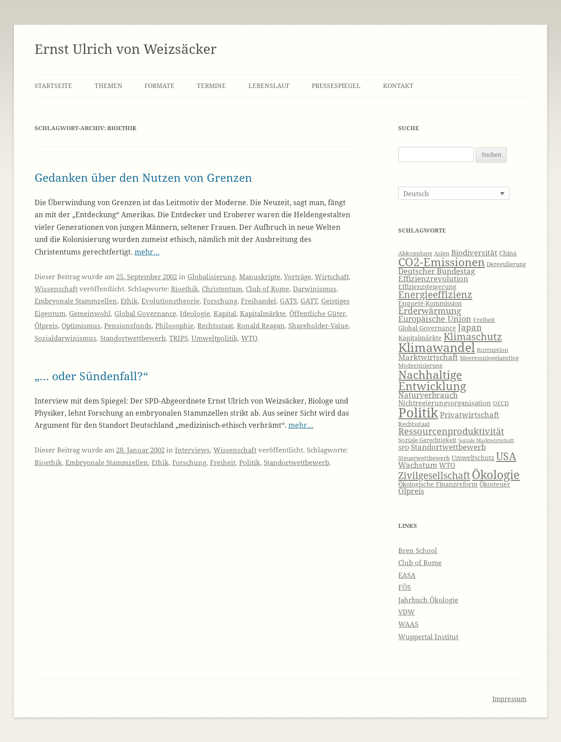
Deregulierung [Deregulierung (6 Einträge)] (506, 264)
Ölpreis (46, 325)
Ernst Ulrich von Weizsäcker (126, 49)
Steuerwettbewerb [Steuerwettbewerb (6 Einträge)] (424, 458)
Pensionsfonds (128, 325)
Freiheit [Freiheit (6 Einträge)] (484, 320)
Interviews (192, 449)
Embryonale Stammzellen (76, 300)
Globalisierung (211, 276)
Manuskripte (259, 276)
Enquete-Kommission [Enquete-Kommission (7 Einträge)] (430, 303)
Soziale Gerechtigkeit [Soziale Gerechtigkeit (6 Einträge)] (427, 440)
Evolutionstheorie (170, 300)
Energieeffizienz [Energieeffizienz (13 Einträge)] (435, 294)
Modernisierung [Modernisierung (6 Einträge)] (420, 365)
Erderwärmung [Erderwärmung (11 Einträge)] (429, 310)
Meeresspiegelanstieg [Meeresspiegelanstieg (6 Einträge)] (489, 358)
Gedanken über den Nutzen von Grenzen (143, 177)
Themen (108, 85)
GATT (308, 300)
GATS (288, 300)
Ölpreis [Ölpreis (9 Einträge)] (411, 491)
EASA (407, 575)
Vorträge (297, 276)
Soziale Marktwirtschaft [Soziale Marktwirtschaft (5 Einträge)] (486, 440)
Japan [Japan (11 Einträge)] (470, 327)
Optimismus (80, 325)
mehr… (147, 252)
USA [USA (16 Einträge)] (506, 456)
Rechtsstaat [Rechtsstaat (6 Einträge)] (414, 424)
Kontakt (398, 85)
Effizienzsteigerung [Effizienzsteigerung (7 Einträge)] (427, 286)
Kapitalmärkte (263, 313)
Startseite (53, 85)
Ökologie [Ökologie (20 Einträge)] (496, 475)
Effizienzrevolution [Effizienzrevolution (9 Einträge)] (433, 278)
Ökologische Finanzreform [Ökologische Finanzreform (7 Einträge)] (438, 484)
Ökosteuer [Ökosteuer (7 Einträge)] (494, 484)
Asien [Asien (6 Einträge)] (441, 253)
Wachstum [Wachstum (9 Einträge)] (417, 465)
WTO (249, 338)
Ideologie (195, 313)
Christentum (222, 288)
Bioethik (184, 288)
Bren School (417, 550)
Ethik (129, 300)
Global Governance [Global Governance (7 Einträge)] (427, 328)
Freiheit (222, 462)
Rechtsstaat (215, 325)
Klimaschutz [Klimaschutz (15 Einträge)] (473, 336)
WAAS (408, 623)
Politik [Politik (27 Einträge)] (418, 412)
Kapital (224, 313)
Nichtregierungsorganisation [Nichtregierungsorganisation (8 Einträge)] (444, 403)
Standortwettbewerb (132, 338)
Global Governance (145, 313)
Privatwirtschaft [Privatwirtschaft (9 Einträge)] (469, 414)
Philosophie (174, 325)
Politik (249, 462)
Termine (211, 85)
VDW (406, 611)
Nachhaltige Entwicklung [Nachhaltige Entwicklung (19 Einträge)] (432, 380)
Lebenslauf (269, 85)
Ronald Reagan (261, 325)
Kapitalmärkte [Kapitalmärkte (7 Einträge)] (420, 338)
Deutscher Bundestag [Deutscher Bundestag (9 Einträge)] (436, 271)
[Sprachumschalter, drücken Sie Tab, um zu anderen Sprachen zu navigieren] (453, 193)
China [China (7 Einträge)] (508, 253)
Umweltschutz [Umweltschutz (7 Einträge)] (473, 457)
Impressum (509, 698)
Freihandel (258, 300)
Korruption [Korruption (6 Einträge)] (492, 350)
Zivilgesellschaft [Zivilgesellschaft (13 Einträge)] (434, 475)
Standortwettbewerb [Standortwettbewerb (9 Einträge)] (448, 447)
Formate (159, 85)
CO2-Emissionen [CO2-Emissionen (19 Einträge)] (441, 261)
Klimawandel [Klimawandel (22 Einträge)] (436, 347)
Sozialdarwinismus (65, 338)
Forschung (220, 300)
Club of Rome (267, 288)
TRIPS (178, 338)
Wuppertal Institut (428, 636)
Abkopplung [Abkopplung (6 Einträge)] (415, 253)
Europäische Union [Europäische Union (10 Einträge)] (434, 318)
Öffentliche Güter (317, 313)
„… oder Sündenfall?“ (91, 375)
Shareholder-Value (318, 325)
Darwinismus (314, 288)
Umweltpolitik (214, 338)
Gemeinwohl (90, 313)
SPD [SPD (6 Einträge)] (403, 448)
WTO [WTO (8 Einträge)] (447, 465)
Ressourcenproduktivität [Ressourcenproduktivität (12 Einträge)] (451, 431)
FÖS (404, 587)
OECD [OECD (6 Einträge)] (501, 403)
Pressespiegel (336, 85)
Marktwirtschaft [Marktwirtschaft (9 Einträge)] (428, 357)
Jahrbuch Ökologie (428, 599)
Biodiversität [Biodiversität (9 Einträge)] (474, 252)
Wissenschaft (56, 288)
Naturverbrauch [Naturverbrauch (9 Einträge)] (428, 395)
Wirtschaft (332, 276)
